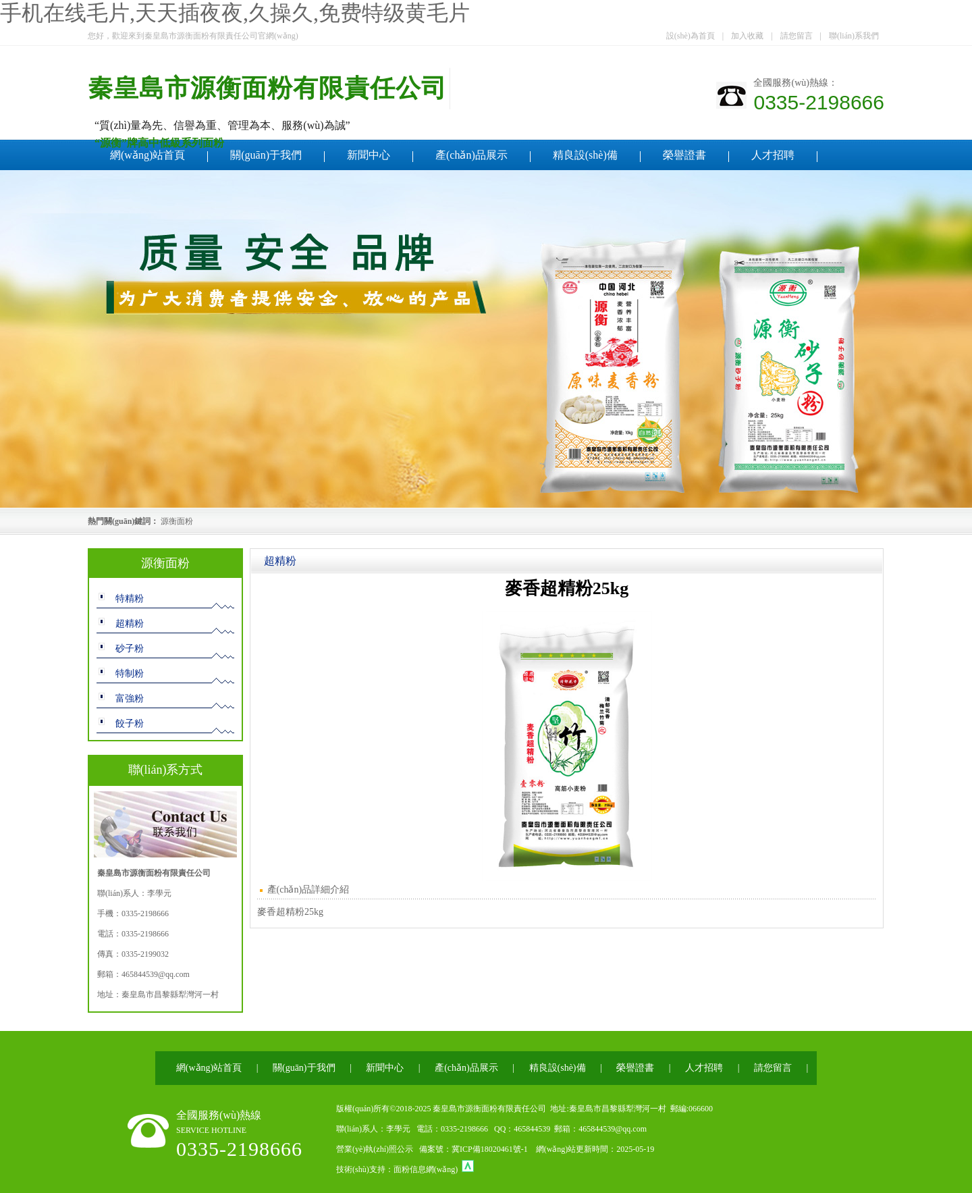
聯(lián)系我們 (854, 36)
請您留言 (796, 36)
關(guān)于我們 (266, 155)
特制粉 (129, 673)
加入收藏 (747, 36)
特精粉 (129, 598)
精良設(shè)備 (585, 155)
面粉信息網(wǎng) (426, 1169)
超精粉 (129, 623)
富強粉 (129, 698)
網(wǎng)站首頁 (147, 155)
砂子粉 (129, 648)
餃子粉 (129, 723)
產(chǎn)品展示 (471, 155)
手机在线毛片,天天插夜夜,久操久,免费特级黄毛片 (235, 13)
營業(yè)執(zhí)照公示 (374, 1149)
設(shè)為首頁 (690, 36)
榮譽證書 (684, 155)
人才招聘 (772, 155)
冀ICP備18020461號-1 (490, 1149)
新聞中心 (368, 155)
